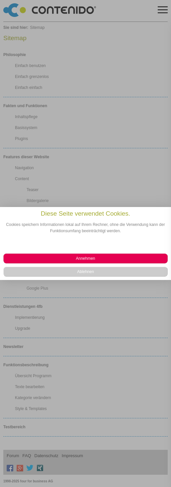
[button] (85, 258)
